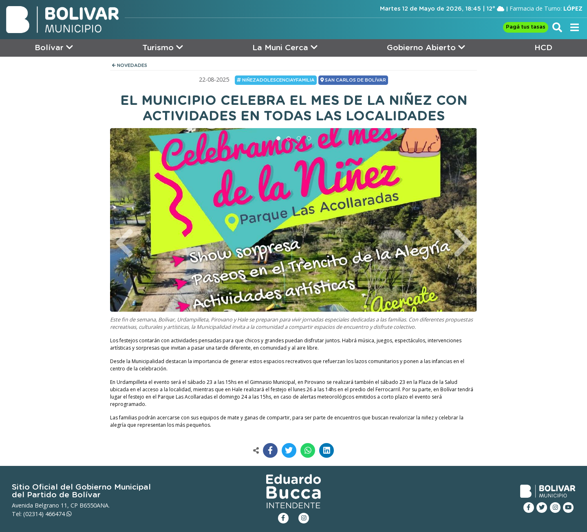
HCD (543, 48)
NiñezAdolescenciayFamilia (276, 80)
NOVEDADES (129, 65)
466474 (58, 514)
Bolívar (54, 47)
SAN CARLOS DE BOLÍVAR (353, 80)
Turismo (162, 47)
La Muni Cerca (285, 47)
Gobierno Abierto (426, 47)
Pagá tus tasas (525, 27)
